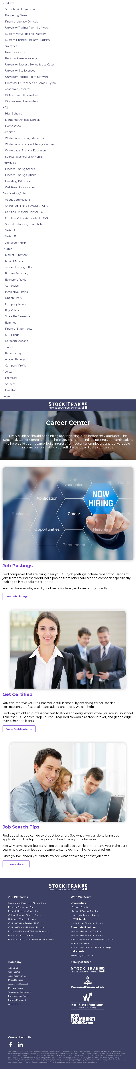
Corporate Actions (16, 341)
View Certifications (19, 729)
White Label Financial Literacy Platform (30, 144)
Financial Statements (18, 328)
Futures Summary (16, 273)
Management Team (18, 996)
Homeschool (13, 126)
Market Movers (14, 261)
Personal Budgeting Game (22, 907)
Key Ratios (12, 310)
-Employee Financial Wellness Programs (92, 939)
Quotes (7, 249)
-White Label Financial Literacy (87, 935)
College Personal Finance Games (25, 915)
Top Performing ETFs (18, 267)
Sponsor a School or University (24, 156)
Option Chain (13, 298)
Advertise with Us (17, 975)
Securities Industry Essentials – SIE (27, 224)
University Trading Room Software (27, 27)
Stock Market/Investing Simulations (27, 903)
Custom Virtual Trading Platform (25, 33)
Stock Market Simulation (20, 9)
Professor (11, 377)
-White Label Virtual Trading (86, 931)
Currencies (12, 285)
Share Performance (17, 316)
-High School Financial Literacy (87, 923)
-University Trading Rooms (85, 915)
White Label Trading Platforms (24, 138)
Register (8, 371)
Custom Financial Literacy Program (27, 40)
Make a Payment (17, 1000)
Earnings (10, 322)
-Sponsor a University (82, 943)
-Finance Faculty (79, 907)
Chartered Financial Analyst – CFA (26, 205)
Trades (9, 347)
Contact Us (14, 971)
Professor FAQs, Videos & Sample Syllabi (30, 83)
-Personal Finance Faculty (84, 911)
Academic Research (18, 89)
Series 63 (10, 236)
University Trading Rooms (22, 919)
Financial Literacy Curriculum (23, 21)
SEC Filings (12, 335)
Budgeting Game (16, 15)
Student (10, 384)
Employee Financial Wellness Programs (28, 931)
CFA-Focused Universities (21, 95)
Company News (15, 304)
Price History (13, 353)
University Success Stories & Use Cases (30, 64)
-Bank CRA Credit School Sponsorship (91, 947)
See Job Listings (17, 596)
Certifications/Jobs (14, 193)
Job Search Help (15, 242)
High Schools (13, 113)
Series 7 (10, 230)
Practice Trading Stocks (20, 169)
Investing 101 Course (18, 181)
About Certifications (17, 199)
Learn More (16, 864)
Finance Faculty (15, 52)
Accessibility (14, 1004)
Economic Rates (15, 279)
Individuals (9, 162)
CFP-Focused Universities (21, 101)
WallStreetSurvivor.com (20, 187)
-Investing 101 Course (82, 955)
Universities (10, 46)
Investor (10, 390)
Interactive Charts (16, 292)
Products (8, 3)
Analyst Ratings (15, 359)
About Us (13, 967)
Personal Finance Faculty (21, 58)
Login (6, 396)
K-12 (5, 107)
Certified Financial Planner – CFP (25, 212)
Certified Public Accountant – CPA (26, 218)
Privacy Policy (15, 988)
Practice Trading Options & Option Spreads (31, 939)
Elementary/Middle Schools (22, 119)
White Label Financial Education (25, 150)
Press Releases (15, 979)
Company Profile (16, 365)
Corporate (9, 132)
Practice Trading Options (20, 175)
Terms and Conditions (19, 992)
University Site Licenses (20, 70)
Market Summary (16, 255)
